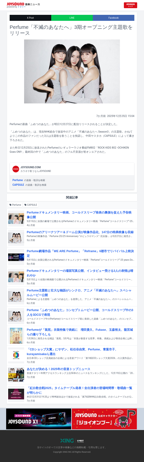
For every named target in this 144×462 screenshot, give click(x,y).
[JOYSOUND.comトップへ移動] (130, 5)
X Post (30, 17)
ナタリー (22, 7)
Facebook (114, 17)
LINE (72, 17)
